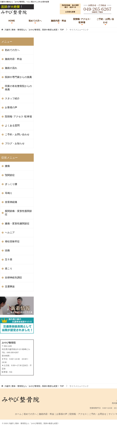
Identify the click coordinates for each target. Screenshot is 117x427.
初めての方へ (35, 21)
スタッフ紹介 (12, 98)
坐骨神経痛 (11, 202)
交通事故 (10, 286)
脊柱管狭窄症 (12, 241)
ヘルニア (10, 232)
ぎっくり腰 (11, 184)
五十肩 (8, 259)
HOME (11, 21)
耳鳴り (8, 193)
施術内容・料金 (58, 21)
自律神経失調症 (13, 277)
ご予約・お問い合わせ (105, 21)
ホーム (18, 414)
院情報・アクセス (78, 414)
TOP (34, 30)
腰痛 (7, 166)
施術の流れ (11, 68)
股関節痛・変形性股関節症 (18, 213)
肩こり (8, 268)
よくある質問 (12, 125)
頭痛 (7, 250)
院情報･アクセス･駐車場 (82, 21)
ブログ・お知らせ (14, 143)
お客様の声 (11, 107)
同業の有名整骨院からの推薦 (18, 88)
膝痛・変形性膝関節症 (17, 223)
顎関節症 (10, 175)
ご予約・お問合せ (97, 414)
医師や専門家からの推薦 (18, 77)
